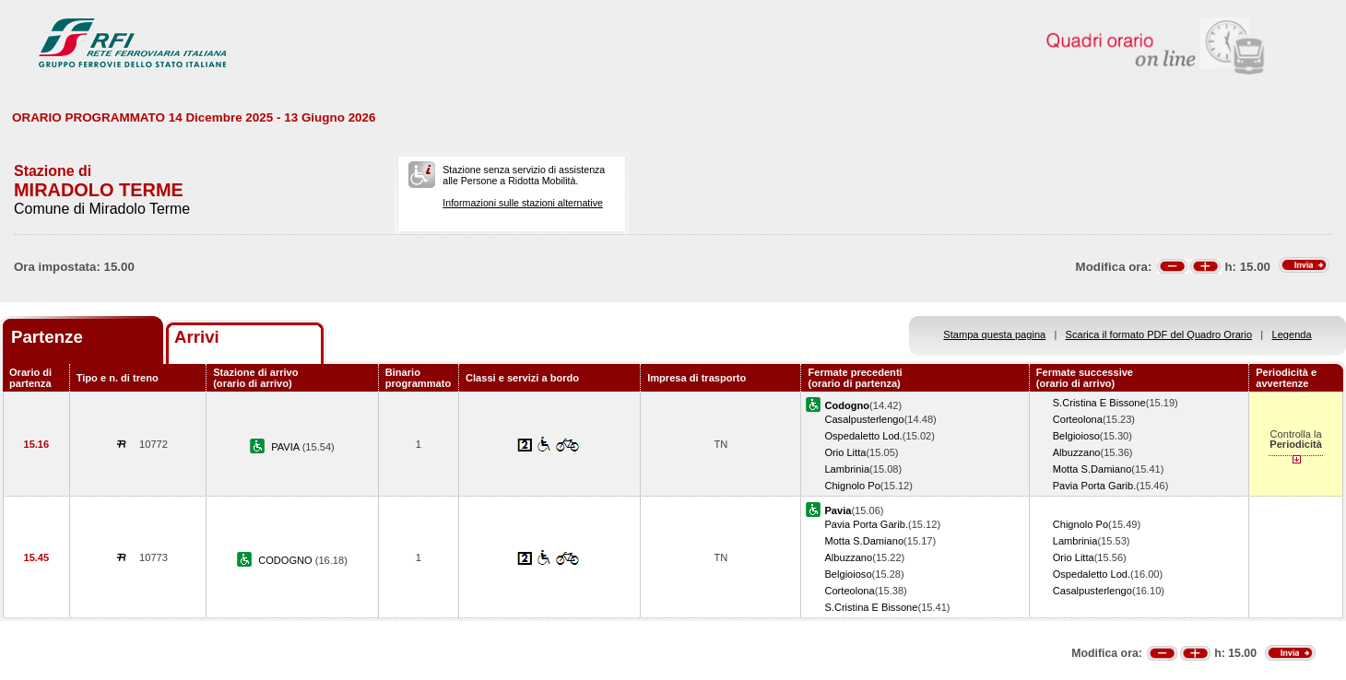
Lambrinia (846, 469)
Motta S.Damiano (1092, 469)
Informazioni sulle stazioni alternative (523, 202)
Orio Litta (845, 452)
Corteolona (1078, 419)
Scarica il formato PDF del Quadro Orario (1159, 334)
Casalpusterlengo (863, 419)
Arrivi (196, 336)
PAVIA (286, 446)
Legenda (1292, 334)
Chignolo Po (852, 485)
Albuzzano (1077, 452)
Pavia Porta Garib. (1095, 485)
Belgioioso (1076, 435)
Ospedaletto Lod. (863, 435)
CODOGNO (286, 560)
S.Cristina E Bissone (1099, 402)
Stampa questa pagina (994, 334)
